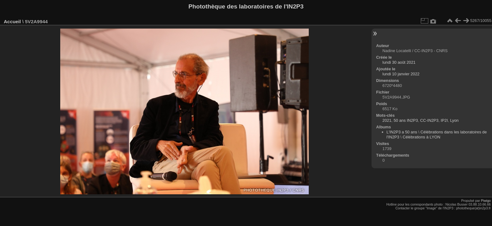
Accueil (12, 21)
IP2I (444, 120)
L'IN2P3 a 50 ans (402, 132)
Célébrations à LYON (421, 137)
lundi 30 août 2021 (398, 62)
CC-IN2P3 (429, 120)
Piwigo (486, 200)
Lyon (454, 120)
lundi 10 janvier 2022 (401, 74)
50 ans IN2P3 (405, 120)
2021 (386, 120)
